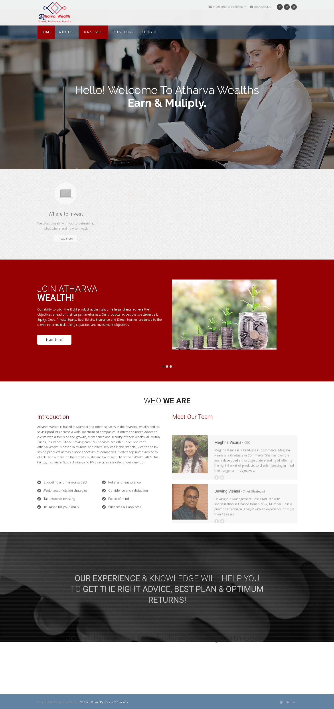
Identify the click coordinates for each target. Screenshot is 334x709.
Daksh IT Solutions (116, 702)
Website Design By (92, 702)
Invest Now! (54, 340)
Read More (66, 238)
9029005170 (261, 6)
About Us (66, 32)
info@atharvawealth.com (227, 6)
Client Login (123, 32)
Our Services (93, 32)
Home (46, 32)
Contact (149, 32)
